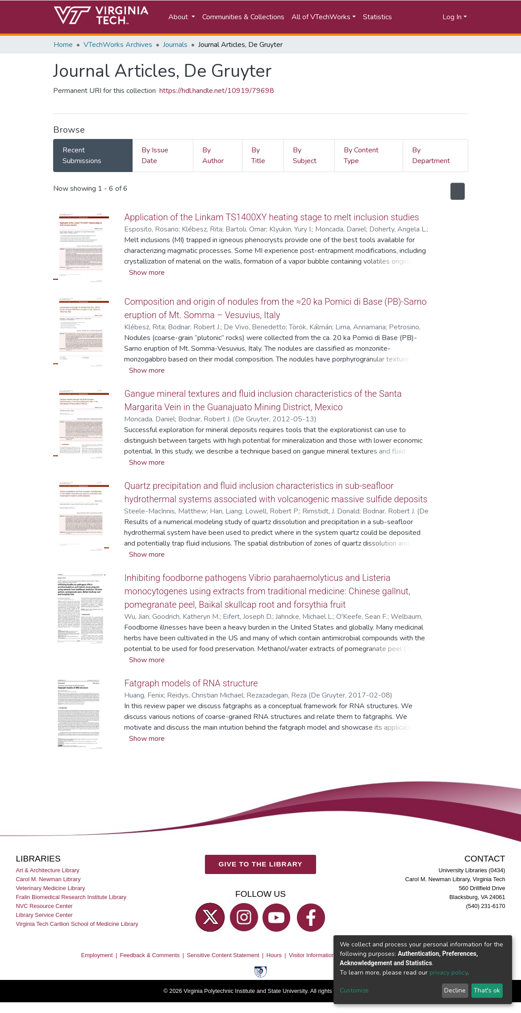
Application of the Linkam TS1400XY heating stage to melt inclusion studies (276, 217)
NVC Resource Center (44, 907)
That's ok (487, 990)
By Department (431, 155)
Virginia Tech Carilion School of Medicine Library (77, 925)
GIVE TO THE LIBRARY (261, 865)
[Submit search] (409, 17)
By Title (258, 155)
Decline (455, 990)
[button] (427, 17)
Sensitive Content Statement (223, 956)
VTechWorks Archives (117, 45)
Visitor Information (312, 956)
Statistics (377, 17)
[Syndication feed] (456, 191)
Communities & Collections (243, 17)
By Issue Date (155, 155)
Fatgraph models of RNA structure (193, 696)
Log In (452, 17)
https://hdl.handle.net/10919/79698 (216, 91)
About (179, 17)
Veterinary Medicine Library (50, 889)
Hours (274, 956)
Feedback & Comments (150, 956)
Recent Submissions (82, 155)
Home (63, 45)
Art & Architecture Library (47, 871)
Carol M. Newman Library (48, 880)
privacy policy (448, 972)
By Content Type (361, 155)
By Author (213, 155)
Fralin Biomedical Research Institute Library (71, 898)
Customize (354, 990)
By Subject (305, 155)
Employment (97, 956)
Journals (175, 45)
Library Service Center (44, 916)
